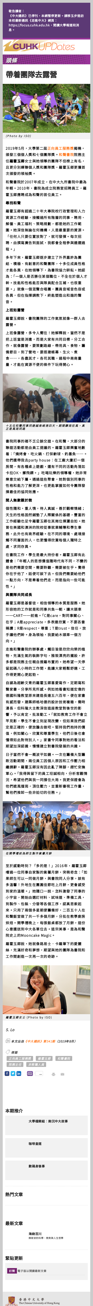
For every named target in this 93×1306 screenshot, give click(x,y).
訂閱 (12, 1271)
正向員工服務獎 (60, 148)
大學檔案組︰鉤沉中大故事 (48, 1121)
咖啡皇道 (35, 1144)
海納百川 (35, 1234)
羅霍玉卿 (44, 1058)
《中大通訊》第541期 (39, 1041)
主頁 (46, 45)
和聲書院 (66, 154)
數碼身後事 (37, 1166)
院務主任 (15, 1064)
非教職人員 (36, 1064)
